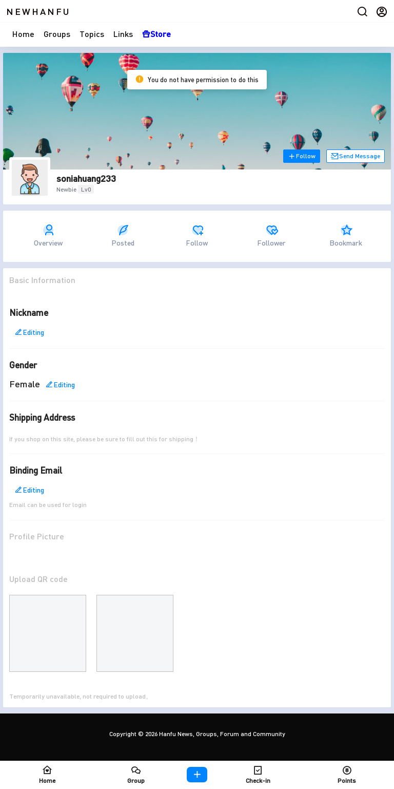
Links (123, 34)
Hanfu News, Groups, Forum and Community (221, 734)
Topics (92, 34)
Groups (57, 34)
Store (156, 34)
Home (23, 34)
